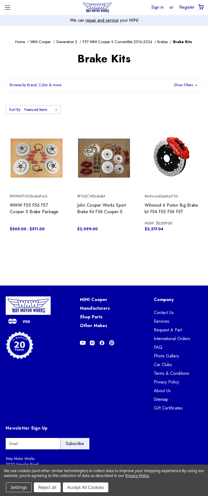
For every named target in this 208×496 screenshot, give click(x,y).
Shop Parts (91, 317)
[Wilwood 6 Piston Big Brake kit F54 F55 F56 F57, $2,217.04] (171, 158)
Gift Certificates (168, 408)
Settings (19, 487)
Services (161, 321)
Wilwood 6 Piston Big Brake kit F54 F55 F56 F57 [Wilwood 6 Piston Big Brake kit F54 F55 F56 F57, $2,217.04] (171, 208)
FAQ (158, 347)
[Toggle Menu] (7, 7)
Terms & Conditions (171, 373)
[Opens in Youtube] (83, 343)
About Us (162, 391)
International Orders (172, 338)
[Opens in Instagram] (92, 343)
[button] (104, 85)
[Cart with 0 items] (200, 7)
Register (186, 7)
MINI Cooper (93, 299)
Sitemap (161, 399)
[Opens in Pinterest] (112, 343)
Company (164, 299)
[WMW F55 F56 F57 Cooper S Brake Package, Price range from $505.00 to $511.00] (37, 158)
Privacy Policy (166, 382)
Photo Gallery (166, 356)
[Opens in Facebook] (102, 343)
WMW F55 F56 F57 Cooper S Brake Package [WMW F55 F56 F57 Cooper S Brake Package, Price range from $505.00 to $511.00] (34, 208)
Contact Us (164, 312)
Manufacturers (95, 308)
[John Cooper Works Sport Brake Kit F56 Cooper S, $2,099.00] (104, 158)
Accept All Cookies (85, 487)
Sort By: (15, 109)
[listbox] (42, 109)
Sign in (157, 7)
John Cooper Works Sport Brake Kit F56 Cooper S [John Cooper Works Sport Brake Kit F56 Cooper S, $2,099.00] (101, 208)
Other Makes (93, 325)
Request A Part (168, 330)
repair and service (102, 20)
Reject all (47, 487)
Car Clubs (163, 364)
